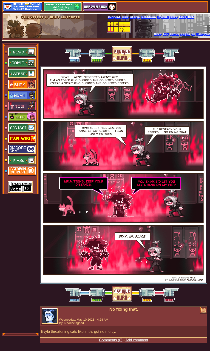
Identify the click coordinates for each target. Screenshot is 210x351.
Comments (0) (110, 340)
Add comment (136, 340)
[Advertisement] (20, 263)
